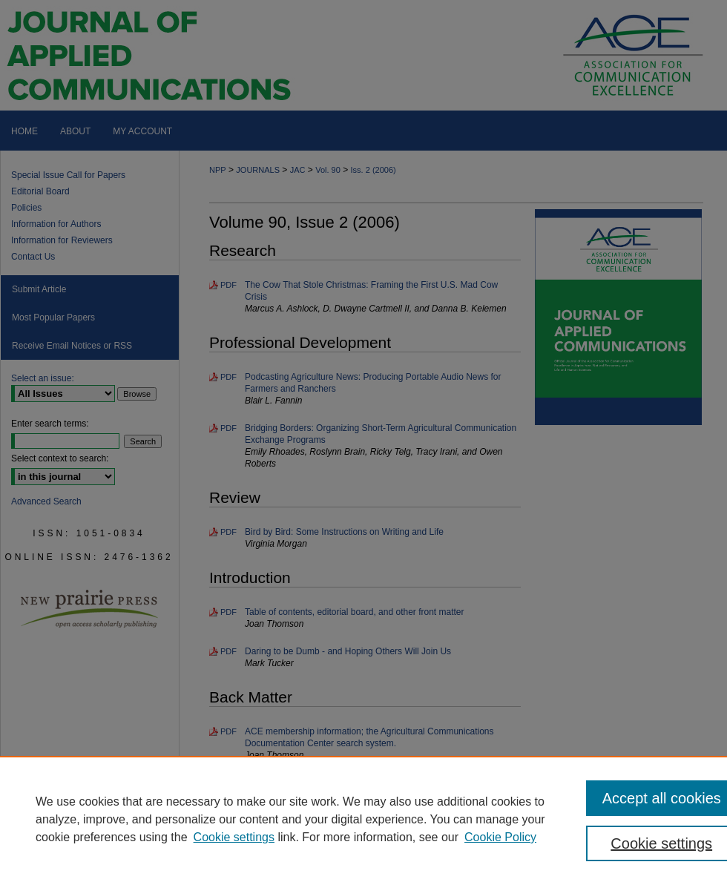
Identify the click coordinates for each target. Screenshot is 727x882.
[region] (363, 819)
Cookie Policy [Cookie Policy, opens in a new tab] (500, 837)
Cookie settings (234, 837)
